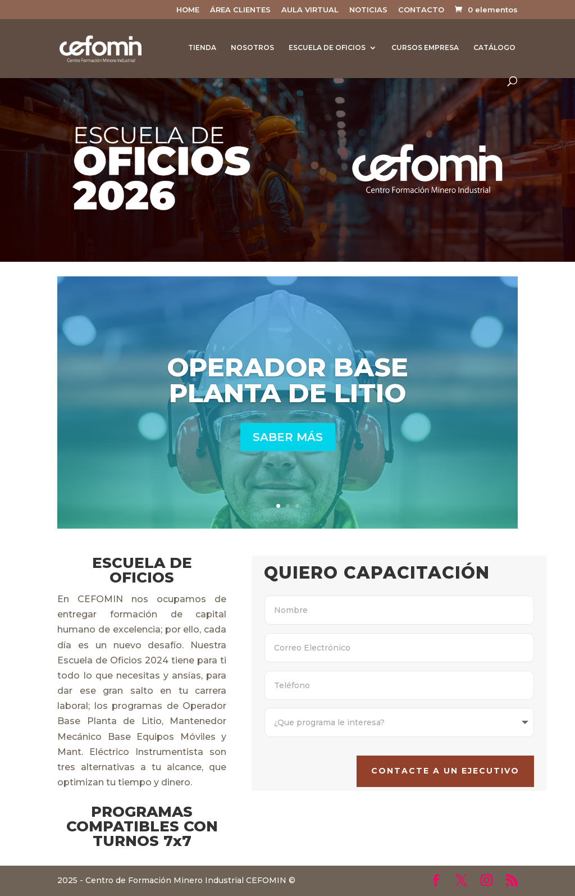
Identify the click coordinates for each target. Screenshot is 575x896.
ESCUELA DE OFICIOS (327, 48)
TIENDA (202, 48)
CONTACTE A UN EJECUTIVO (429, 763)
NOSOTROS (252, 48)
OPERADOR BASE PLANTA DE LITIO (287, 380)
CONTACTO (421, 10)
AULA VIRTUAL (310, 10)
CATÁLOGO (494, 48)
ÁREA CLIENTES (240, 10)
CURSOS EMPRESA (425, 48)
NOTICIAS (368, 10)
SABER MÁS (288, 437)
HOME (187, 10)
